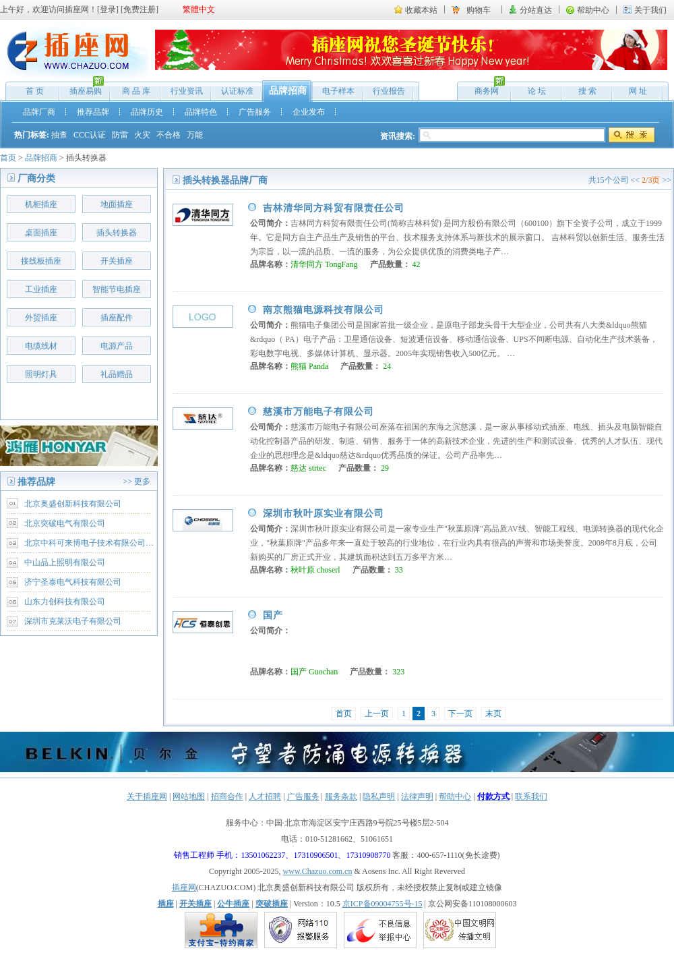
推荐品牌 (93, 112)
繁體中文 (199, 9)
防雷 (120, 135)
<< (635, 180)
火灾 (142, 135)
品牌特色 (201, 112)
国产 (273, 615)
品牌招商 (288, 91)
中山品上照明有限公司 (64, 562)
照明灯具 (41, 374)
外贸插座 (41, 317)
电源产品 (116, 346)
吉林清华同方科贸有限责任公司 (333, 208)
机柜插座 (41, 204)
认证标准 (237, 91)
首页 (8, 158)
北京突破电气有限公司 (64, 523)
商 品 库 (136, 91)
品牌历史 (147, 112)
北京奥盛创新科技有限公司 (72, 503)
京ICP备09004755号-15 (382, 903)
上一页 (377, 713)
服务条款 (341, 796)
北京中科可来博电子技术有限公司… (89, 543)
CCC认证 (89, 135)
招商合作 (227, 796)
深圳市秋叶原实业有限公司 (323, 513)
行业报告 (389, 91)
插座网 (184, 887)
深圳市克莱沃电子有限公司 (72, 621)
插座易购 (82, 88)
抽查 (59, 135)
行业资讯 (187, 91)
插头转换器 (116, 232)
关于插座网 (147, 796)
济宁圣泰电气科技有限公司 (72, 582)
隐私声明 (379, 796)
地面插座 (116, 204)
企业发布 (309, 112)
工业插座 (41, 289)
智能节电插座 (116, 289)
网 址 (638, 91)
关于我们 (650, 10)
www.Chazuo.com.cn (318, 871)
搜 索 (587, 91)
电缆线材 (41, 346)
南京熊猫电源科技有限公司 (323, 310)
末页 (493, 713)
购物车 (478, 10)
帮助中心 (593, 10)
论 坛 (537, 91)
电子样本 (338, 91)
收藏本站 (421, 10)
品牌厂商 (39, 112)
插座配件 (116, 317)
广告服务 (255, 112)
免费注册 (139, 9)
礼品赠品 (116, 374)
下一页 (460, 713)
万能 (195, 135)
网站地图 (189, 796)
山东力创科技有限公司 (64, 601)
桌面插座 (41, 232)
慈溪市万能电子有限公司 (318, 412)
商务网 (483, 88)
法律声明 (417, 796)
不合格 (168, 135)
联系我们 (531, 796)
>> (666, 180)
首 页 (35, 91)
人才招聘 (265, 796)
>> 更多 (136, 481)
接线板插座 (41, 261)
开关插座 (116, 261)
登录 (108, 9)
